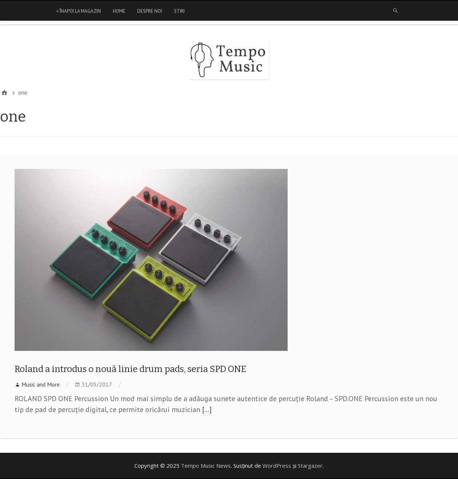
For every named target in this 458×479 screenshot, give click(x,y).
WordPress (276, 465)
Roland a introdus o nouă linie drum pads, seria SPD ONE (130, 369)
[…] (207, 409)
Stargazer (310, 465)
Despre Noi (149, 11)
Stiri (179, 11)
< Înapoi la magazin (78, 11)
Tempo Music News (206, 465)
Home (119, 11)
